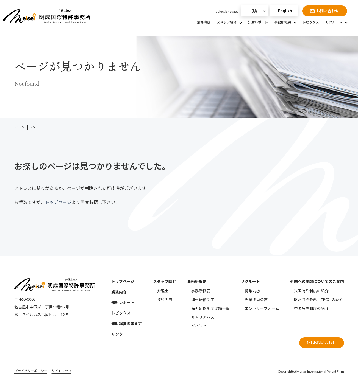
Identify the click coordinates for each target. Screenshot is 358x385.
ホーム (19, 127)
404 (34, 127)
